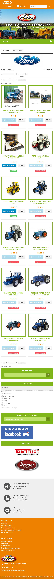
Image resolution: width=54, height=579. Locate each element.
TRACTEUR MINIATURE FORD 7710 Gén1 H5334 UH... (13, 111)
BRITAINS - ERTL (8, 396)
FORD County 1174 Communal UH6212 (13, 202)
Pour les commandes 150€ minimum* (17, 486)
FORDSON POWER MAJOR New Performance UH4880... (40, 294)
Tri (2, 74)
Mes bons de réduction (8, 550)
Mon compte (6, 538)
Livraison (4, 523)
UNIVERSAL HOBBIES (10, 407)
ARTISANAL (7, 393)
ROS (5, 400)
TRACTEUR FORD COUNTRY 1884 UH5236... (13, 294)
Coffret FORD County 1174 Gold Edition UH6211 (13, 157)
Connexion (9, 6)
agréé (52, 576)
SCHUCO (6, 403)
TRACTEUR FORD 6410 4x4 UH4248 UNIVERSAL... (40, 339)
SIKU (5, 405)
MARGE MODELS (8, 398)
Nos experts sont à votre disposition (14, 510)
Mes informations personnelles (10, 548)
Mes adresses (5, 545)
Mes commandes (6, 541)
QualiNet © (27, 578)
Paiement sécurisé (6, 532)
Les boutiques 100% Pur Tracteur (11, 530)
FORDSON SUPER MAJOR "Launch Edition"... (13, 339)
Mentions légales (6, 525)
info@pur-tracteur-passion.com (14, 570)
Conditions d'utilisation (8, 528)
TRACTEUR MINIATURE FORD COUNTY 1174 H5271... (13, 248)
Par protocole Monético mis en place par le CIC (16, 498)
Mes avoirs (4, 543)
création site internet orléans (43, 576)
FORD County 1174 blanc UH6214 (40, 157)
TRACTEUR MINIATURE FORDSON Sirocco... (40, 248)
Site (50, 576)
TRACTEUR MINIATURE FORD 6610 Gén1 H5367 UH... (40, 202)
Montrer (20, 74)
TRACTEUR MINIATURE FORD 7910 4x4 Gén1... (40, 111)
